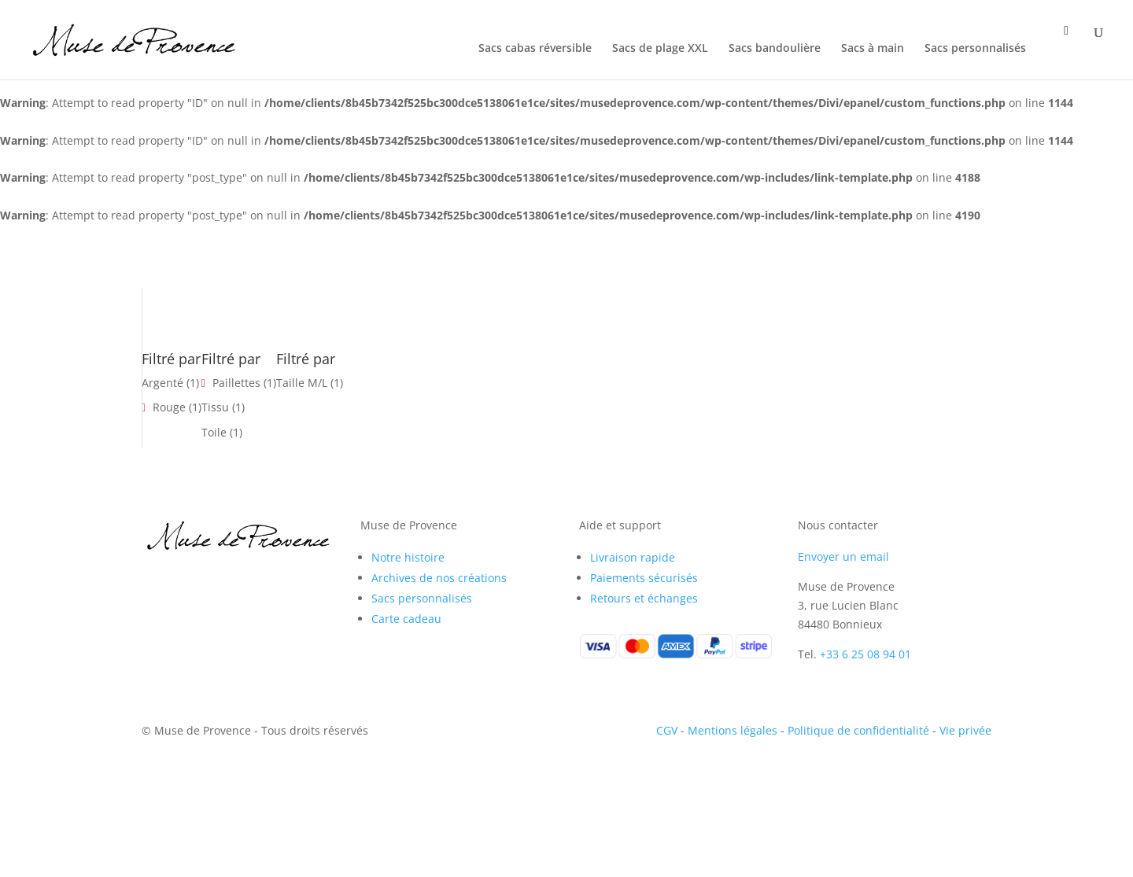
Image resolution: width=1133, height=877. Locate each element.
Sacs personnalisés (975, 48)
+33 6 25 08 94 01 (865, 654)
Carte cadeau (406, 618)
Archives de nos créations (439, 577)
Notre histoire (408, 557)
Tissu (215, 407)
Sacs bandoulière (775, 48)
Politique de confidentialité (858, 730)
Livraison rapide (632, 557)
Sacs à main (872, 48)
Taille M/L (301, 382)
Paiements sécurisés (644, 577)
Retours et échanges (644, 598)
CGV (666, 730)
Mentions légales (732, 730)
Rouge (169, 407)
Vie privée (965, 730)
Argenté (162, 382)
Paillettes (236, 382)
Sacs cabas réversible (535, 48)
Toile (214, 432)
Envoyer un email (843, 556)
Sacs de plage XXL (660, 48)
